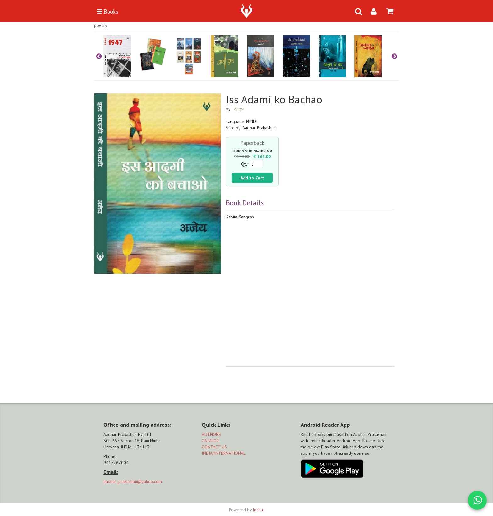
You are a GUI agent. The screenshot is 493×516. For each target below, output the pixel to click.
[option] (121, 56)
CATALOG (210, 440)
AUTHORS (211, 434)
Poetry (100, 25)
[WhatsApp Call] (477, 500)
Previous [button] (99, 56)
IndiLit (258, 510)
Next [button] (394, 56)
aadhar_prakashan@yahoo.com (132, 481)
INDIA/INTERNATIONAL (224, 453)
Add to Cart (252, 178)
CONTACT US (214, 447)
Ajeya (239, 109)
